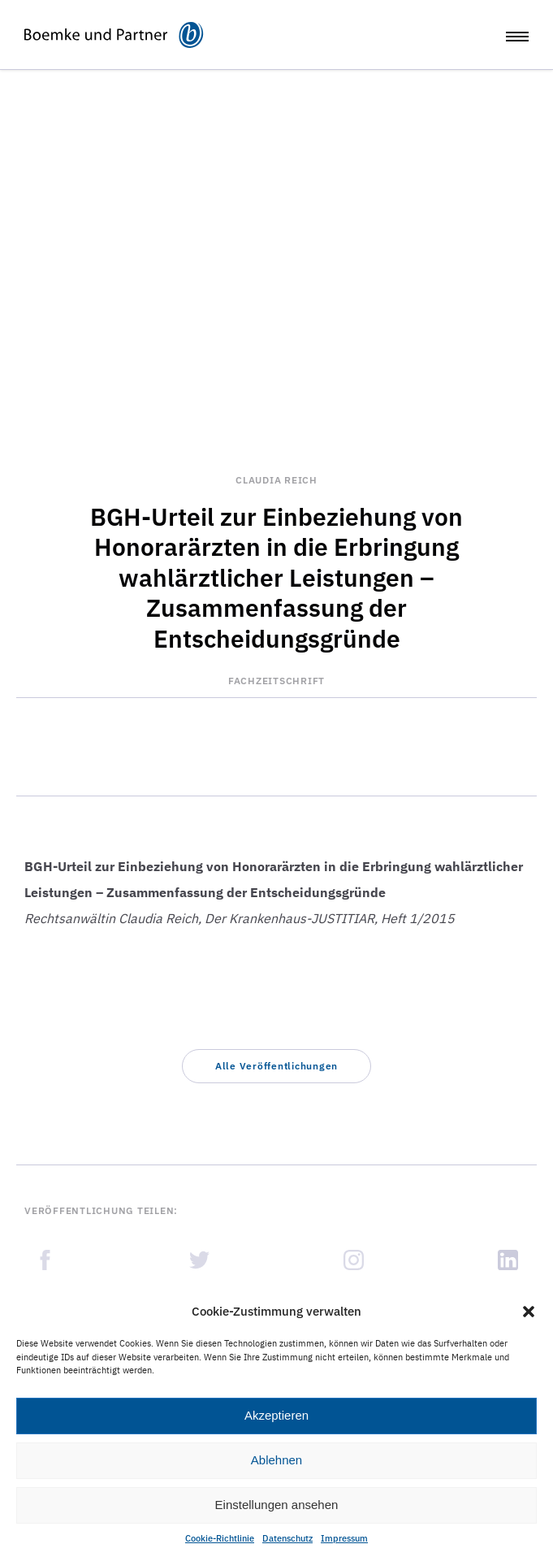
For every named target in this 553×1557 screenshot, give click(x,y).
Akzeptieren (276, 1415)
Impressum (344, 1538)
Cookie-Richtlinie (219, 1538)
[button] (529, 1311)
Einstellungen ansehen (277, 1504)
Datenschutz (287, 1538)
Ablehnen (276, 1460)
